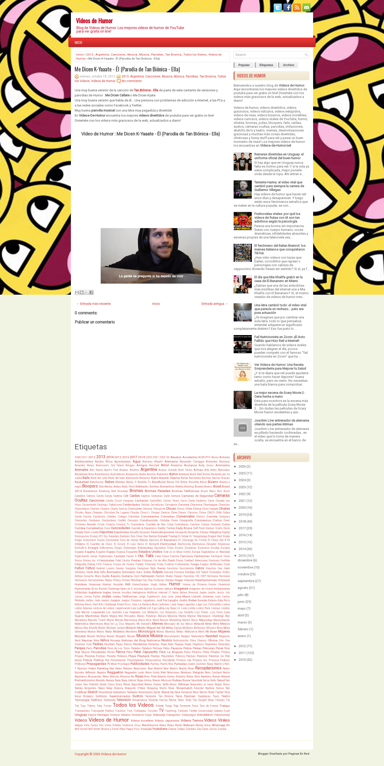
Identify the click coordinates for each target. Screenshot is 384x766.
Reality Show (186, 668)
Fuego (195, 564)
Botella (179, 486)
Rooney (110, 680)
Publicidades (139, 664)
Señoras (183, 684)
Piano (187, 652)
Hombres (81, 584)
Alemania (171, 461)
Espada (79, 552)
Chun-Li (145, 512)
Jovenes (207, 596)
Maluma (172, 616)
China (197, 508)
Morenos (170, 631)
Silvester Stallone (204, 688)
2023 (242, 487)
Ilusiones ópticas (163, 588)
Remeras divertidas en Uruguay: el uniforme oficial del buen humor (279, 156)
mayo (242, 608)
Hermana (212, 576)
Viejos (79, 725)
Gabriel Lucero (105, 568)
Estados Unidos (150, 552)
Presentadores (135, 660)
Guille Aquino (111, 576)
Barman (206, 478)
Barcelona (195, 478)
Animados (222, 465)
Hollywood (224, 580)
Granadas (215, 572)
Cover (226, 520)
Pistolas (100, 656)
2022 (242, 494)
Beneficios (159, 482)
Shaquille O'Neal (135, 688)
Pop (107, 660)
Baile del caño (99, 478)
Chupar (155, 512)
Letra (161, 608)
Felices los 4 (90, 560)
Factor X (131, 556)
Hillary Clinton (121, 580)
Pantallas (153, 644)
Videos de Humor (94, 20)
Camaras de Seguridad (197, 496)
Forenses (214, 560)
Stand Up (167, 692)
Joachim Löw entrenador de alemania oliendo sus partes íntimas (281, 422)
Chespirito (159, 508)
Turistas (152, 711)
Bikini (203, 482)
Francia (107, 564)
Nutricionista (180, 640)
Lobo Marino (82, 612)
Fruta (160, 564)
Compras (224, 516)
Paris (89, 648)
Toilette (159, 705)
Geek (227, 568)
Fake (158, 556)
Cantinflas (156, 500)
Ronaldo (100, 680)
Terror (172, 700)
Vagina (92, 715)
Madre (104, 616)
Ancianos (190, 465)
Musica (132, 54)
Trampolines (82, 711)
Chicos (181, 508)
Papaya (179, 644)
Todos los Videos (194, 54)
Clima (202, 512)
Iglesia (148, 588)
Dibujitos (215, 532)
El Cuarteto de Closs (100, 544)
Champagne (210, 504)
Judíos (89, 600)
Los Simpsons (168, 612)
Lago (199, 604)
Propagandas (96, 664)
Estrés (187, 552)
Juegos (115, 600)
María (110, 620)
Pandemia (140, 644)
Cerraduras (157, 504)
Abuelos (175, 457)
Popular (244, 65)
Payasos (176, 648)
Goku (139, 572)
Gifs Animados (110, 572)
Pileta (206, 652)
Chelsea (147, 508)
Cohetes (111, 516)
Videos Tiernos (192, 720)
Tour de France (209, 705)
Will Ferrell (81, 729)
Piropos (79, 656)
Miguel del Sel (156, 628)
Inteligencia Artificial (144, 592)
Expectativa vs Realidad (215, 552)
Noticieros (153, 640)
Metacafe (199, 623)
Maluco (162, 616)
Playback (143, 656)
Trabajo (225, 705)
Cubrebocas (182, 524)
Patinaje (157, 648)
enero (242, 636)
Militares (187, 628)
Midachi (131, 628)
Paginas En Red (298, 753)
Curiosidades (120, 528)
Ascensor (81, 474)
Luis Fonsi (216, 612)
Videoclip (159, 715)
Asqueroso (132, 474)
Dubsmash (89, 540)
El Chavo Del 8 (217, 540)
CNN (219, 512)
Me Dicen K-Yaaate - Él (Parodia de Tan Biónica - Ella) (127, 69)
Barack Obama (169, 478)
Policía (87, 660)
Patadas (136, 648)
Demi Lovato (91, 532)
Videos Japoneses (167, 720)
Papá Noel (167, 644)
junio (241, 602)
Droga (78, 540)
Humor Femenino (219, 584)
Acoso (214, 457)
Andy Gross (206, 465)
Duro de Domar (129, 540)
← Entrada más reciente (93, 304)
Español (100, 552)
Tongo (168, 705)
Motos (179, 631)
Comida (212, 516)
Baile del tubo (116, 478)
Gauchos (211, 568)
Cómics (200, 516)
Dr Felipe (183, 536)
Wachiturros (150, 725)
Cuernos (195, 524)
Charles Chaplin (99, 508)
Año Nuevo (96, 470)
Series (79, 688)
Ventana (115, 715)
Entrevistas (145, 548)
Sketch (93, 692)
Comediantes (150, 516)
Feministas (106, 560)
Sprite (157, 692)
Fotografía (81, 564)
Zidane (172, 729)
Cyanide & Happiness (144, 528)
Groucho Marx (92, 576)
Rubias (177, 680)
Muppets (121, 636)
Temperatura (139, 700)
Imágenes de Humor (201, 588)
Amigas (130, 465)
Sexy (109, 688)
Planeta (111, 656)
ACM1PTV (204, 457)
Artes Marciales (220, 470)
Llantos (225, 608)
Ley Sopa (170, 608)
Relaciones (173, 672)
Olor (221, 640)
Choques (97, 512)
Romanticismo (85, 680)
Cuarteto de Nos (156, 524)
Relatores (186, 672)
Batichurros (97, 482)
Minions (211, 628)
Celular (145, 504)
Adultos (99, 461)
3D (168, 457)
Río (132, 676)
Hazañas (189, 576)
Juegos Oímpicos (131, 600)
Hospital (118, 584)
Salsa (206, 680)
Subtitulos (101, 696)
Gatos (199, 568)
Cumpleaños (94, 528)
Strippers (88, 696)
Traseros (120, 711)
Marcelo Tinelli (97, 620)
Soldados (132, 692)
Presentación (118, 660)
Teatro (225, 696)
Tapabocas (204, 696)
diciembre (245, 560)
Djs (106, 536)
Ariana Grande (167, 470)
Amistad (154, 465)
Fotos (91, 564)
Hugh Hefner (159, 584)
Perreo (111, 652)
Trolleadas (139, 711)
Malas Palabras (147, 616)
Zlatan (181, 729)
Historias (158, 580)
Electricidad (168, 544)
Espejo (110, 552)
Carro (183, 500)
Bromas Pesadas (157, 491)
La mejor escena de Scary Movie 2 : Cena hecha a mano (279, 394)
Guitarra (127, 576)
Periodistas (98, 652)
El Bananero (168, 540)
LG (178, 608)
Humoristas (83, 588)
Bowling (189, 486)
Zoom (205, 729)
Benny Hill (173, 482)
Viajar (148, 715)
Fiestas (136, 560)
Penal (219, 648)
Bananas (144, 478)
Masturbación (221, 620)
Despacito (181, 532)
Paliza (128, 644)
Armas (198, 470)
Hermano (224, 576)
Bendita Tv (144, 482)
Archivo (288, 65)
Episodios (160, 548)
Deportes (106, 532)
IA (92, 588)
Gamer (120, 568)
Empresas (224, 544)
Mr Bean (211, 631)
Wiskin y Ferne (110, 729)
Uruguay (81, 715)
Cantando (141, 500)
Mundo (91, 636)
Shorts (163, 688)
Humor (174, 584)
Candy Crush (114, 500)
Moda (108, 631)
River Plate (150, 676)
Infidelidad (81, 592)
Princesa (214, 660)
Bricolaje (123, 491)
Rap (111, 668)
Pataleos (147, 648)
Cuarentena (137, 524)
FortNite (225, 560)
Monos (160, 631)
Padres (98, 644)
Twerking (170, 711)
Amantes (80, 465)
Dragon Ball (215, 536)
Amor (165, 465)
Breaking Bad (107, 491)
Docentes (113, 536)
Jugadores (149, 600)
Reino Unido (152, 672)
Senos (173, 684)
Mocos (100, 631)
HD (197, 576)
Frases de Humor (123, 564)
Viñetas (116, 725)
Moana (92, 631)
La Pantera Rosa (148, 604)
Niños (104, 640)
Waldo (178, 725)
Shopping (152, 688)
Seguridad (137, 684)
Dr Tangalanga (198, 536)
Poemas (191, 656)
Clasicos (192, 512)
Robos (190, 676)
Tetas (180, 700)
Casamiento (89, 504)
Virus (137, 725)
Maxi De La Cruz (114, 623)
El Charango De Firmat (192, 540)
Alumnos (224, 461)
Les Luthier (138, 608)
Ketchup (79, 604)
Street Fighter (216, 692)
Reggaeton (115, 672)
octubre (243, 574)
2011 (84, 457)
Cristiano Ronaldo (85, 524)
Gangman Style (146, 568)
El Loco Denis (135, 544)
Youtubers (159, 729)
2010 (242, 660)
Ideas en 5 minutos (131, 588)
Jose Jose (167, 596)
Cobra (226, 512)
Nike (96, 640)
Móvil (201, 631)
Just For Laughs (167, 600)
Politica (99, 660)
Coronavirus (203, 520)
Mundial (80, 636)
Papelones (211, 644)
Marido (119, 620)
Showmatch (184, 688)
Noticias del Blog (134, 640)
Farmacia (216, 556)
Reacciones (140, 668)
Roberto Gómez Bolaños (171, 676)
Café (125, 496)
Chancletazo (82, 508)
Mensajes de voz (174, 623)
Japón (203, 592)
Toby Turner (104, 705)
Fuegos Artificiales (211, 564)
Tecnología (82, 700)
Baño (154, 478)
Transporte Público (102, 711)
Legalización (123, 608)
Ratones (127, 668)
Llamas (215, 608)
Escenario (203, 548)
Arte (206, 470)
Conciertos (81, 520)
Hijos (108, 580)
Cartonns (201, 500)
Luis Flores (201, 612)
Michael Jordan (115, 628)
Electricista (184, 544)
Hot (127, 584)
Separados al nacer (202, 684)
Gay (219, 568)
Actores (224, 457)
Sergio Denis (222, 684)
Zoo (199, 729)
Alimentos (211, 461)
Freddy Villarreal (145, 564)
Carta (191, 500)
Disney (94, 536)
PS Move (112, 664)
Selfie (166, 684)
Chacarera (196, 504)
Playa (132, 656)
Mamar (191, 616)
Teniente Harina (157, 700)
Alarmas (147, 461)
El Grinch (120, 544)
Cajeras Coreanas (151, 496)
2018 (141, 457)
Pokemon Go (216, 656)
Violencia (127, 725)
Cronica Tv (122, 524)
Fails (150, 556)
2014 (110, 457)
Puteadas (180, 664)
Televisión (124, 700)
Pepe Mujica (82, 652)
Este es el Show (172, 552)
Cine (174, 512)
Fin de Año (160, 560)
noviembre (245, 567)
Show (171, 688)
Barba (184, 478)
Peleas (197, 648)
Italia (175, 592)
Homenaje (95, 584)
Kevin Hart (91, 604)
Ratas (118, 668)
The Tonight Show (203, 700)
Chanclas (224, 504)
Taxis (216, 696)
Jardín (211, 592)
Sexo (101, 688)
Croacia (110, 524)
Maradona (81, 620)
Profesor (225, 660)
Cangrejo (128, 500)
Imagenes (181, 588)
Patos (166, 648)
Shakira (118, 688)
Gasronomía (186, 568)
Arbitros (134, 470)
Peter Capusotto (146, 652)
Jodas (106, 596)
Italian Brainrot (189, 592)
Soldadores (119, 692)
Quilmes (201, 664)
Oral (89, 644)
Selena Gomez (152, 684)
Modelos (119, 631)
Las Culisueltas (212, 604)
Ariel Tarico (185, 470)
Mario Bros (145, 620)
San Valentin (91, 684)
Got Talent (202, 572)
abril (241, 615)
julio (241, 595)
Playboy (155, 656)
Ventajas (103, 715)
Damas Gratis (214, 528)
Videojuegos (189, 715)
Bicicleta (194, 482)
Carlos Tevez (171, 500)
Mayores (130, 623)
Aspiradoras (117, 474)
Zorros (213, 729)
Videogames (173, 715)
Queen (191, 664)
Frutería (169, 564)
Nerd (77, 640)
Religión (198, 672)
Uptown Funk (222, 711)
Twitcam (183, 711)
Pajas (119, 644)
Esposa (120, 552)
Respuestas (95, 676)
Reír (163, 672)
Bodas (117, 486)
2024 (242, 480)
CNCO (211, 512)
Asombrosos (102, 474)
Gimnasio (128, 572)
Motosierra (191, 631)
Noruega (115, 640)
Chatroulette (135, 508)
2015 (117, 457)
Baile (86, 478)
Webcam (189, 725)
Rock (197, 676)
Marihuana (130, 620)
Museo (131, 636)
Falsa (165, 556)
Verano (125, 715)
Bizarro (213, 482)
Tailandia (150, 696)
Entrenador (130, 548)
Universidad (205, 711)
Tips (83, 705)
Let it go (152, 608)
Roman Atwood (221, 676)
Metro (216, 623)
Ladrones (164, 604)
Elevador (211, 544)
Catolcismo (115, 504)
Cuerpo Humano (211, 524)
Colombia (133, 516)
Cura (107, 528)
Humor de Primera (195, 584)
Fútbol (90, 568)
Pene (227, 648)
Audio (142, 474)
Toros (195, 705)
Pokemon (202, 656)
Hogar (179, 580)
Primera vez (200, 660)
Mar (227, 616)
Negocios (224, 636)
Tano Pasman (185, 696)
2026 (242, 466)
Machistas (92, 616)
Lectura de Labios (104, 608)
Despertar (193, 532)
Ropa (118, 680)
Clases (182, 512)
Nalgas (185, 636)
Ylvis (137, 729)
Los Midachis (150, 612)
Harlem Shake (164, 576)
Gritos (79, 576)
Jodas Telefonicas (125, 596)
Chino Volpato (210, 508)
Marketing (175, 620)
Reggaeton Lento (134, 672)
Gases (161, 568)
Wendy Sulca (203, 725)
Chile (188, 508)
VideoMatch (205, 715)
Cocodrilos (99, 516)
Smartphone (106, 692)
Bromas (136, 490)
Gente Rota (92, 572)
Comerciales (185, 516)
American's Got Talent (110, 465)
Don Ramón (150, 536)
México (79, 628)
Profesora (80, 664)
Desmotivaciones (162, 532)
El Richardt (152, 544)
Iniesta (116, 592)
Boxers (208, 486)
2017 (133, 457)
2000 (78, 457)
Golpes (157, 572)
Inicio (78, 42)
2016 (125, 457)
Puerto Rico (166, 664)
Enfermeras (106, 548)
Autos (173, 474)
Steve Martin (200, 692)
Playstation (167, 656)
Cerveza (183, 504)
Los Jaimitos (114, 612)
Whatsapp (218, 725)
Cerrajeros (171, 504)
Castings (102, 504)
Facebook (119, 556)
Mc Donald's (143, 623)
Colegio (122, 516)
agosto (243, 588)
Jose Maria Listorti (188, 596)
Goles (147, 572)
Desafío (134, 532)
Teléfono (96, 700)
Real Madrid (155, 668)
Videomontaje (222, 715)
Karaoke (202, 600)
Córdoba (165, 520)
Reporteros (81, 676)
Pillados (215, 652)
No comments (132, 81)
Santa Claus (107, 684)
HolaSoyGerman (206, 580)
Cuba (170, 524)
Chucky (134, 512)
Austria (151, 474)
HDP (203, 576)
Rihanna (125, 676)
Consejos (132, 520)
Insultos (126, 592)
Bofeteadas (142, 486)
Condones (94, 520)
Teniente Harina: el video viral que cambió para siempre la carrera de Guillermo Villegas (279, 186)
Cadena (117, 496)
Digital (226, 532)
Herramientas (96, 580)
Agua (137, 461)
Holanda (189, 580)
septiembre (246, 581)
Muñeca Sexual (105, 636)
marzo (242, 622)
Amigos (141, 465)
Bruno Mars (208, 491)
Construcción (149, 520)
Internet (162, 592)
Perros (120, 652)
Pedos (187, 648)
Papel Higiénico (194, 644)
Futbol (79, 568)
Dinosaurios (82, 536)
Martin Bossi (190, 620)
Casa (211, 500)
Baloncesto (132, 478)
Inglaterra (95, 592)
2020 (149, 457)
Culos (226, 524)
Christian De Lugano (116, 512)
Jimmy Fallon (92, 596)
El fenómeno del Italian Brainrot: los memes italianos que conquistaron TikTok (280, 249)
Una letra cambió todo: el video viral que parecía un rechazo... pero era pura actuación (280, 309)
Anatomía (176, 465)
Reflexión (90, 672)
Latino (226, 604)
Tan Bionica (173, 54)
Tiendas (220, 700)
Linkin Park (203, 608)
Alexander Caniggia (192, 461)
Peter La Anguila (171, 652)
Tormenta (184, 705)
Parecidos (224, 644)
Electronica (198, 544)
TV (161, 710)
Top (175, 705)
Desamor (145, 532)
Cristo (100, 524)
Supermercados (119, 696)
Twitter (193, 711)
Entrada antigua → (215, 304)
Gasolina (172, 568)
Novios (166, 640)
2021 (156, 457)
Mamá (182, 616)
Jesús (220, 592)
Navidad (212, 636)
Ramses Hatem (86, 668)
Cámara (175, 496)
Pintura (225, 652)
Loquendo (98, 612)
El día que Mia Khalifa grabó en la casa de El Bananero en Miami (278, 279)
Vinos (108, 725)
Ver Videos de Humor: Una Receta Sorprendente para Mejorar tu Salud (280, 366)
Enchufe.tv (81, 548)
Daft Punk (199, 528)
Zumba (222, 729)
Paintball (109, 644)
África (109, 461)
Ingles (107, 592)
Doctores (125, 536)
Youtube (146, 729)
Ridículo (114, 676)
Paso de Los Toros (118, 648)
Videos (81, 720)
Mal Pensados (127, 616)
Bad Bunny (203, 474)
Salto (213, 680)
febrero (243, 629)
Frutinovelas (182, 564)
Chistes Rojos (83, 512)
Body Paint (128, 486)
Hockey (169, 580)
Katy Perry (224, 600)
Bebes (109, 482)
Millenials (200, 628)
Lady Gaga (177, 604)
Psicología (124, 664)
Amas (90, 465)
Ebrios (144, 540)
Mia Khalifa (90, 628)
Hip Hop (147, 580)
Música (144, 54)
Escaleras (191, 548)
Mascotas (205, 620)
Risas (139, 676)
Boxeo (199, 486)
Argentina (102, 54)
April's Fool (111, 470)
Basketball (82, 482)
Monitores (131, 631)
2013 (89, 54)
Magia (113, 616)
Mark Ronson (161, 620)
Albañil (158, 461)
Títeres (91, 705)
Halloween (148, 576)
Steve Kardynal (183, 692)
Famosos (186, 556)
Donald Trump (167, 536)
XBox (122, 729)
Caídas (135, 496)
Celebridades (131, 504)
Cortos (217, 520)
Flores (179, 560)
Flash (171, 560)
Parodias (157, 54)
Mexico (225, 623)
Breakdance (90, 491)
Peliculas (209, 648)
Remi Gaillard (213, 672)
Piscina (90, 656)
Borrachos (167, 486)
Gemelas (80, 572)
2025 (162, 457)
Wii (228, 725)
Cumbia (80, 528)
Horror (106, 584)
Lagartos (189, 604)
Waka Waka (166, 725)
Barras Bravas (221, 478)
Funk (227, 564)
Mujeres (224, 631)
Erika (170, 548)
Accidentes (190, 457)
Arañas (123, 470)
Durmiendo (112, 540)
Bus (219, 491)
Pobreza (180, 656)
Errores (179, 548)
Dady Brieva (184, 528)
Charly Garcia (118, 508)
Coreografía (186, 520)
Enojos (118, 548)
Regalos (101, 672)
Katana (212, 600)
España (90, 552)
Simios (220, 688)
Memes (157, 623)
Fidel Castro (122, 560)
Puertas (154, 664)
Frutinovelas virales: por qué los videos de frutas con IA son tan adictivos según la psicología (277, 217)
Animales (81, 470)
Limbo (191, 608)
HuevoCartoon (140, 584)
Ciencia (165, 512)
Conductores (109, 520)
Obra (193, 640)
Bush (227, 491)
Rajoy (210, 664)
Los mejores (131, 612)
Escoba (215, 548)
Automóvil (162, 474)
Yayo (129, 729)
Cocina (87, 516)
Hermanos (81, 580)
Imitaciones (222, 588)
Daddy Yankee (166, 528)
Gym (137, 576)
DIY (101, 536)
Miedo (141, 628)
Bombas (154, 486)
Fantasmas (202, 556)
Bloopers (90, 486)
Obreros (202, 640)
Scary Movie (123, 684)
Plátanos (122, 656)
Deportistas (121, 532)
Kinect (120, 604)
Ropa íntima (144, 680)
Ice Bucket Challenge (107, 588)
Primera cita (183, 660)
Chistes (224, 508)
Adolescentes (84, 461)
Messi (189, 623)
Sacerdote (196, 680)
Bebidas (120, 482)
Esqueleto (132, 552)
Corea (174, 520)
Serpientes (90, 688)
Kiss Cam (131, 604)
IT (170, 592)
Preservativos (153, 660)
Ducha (101, 540)
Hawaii (178, 576)
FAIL (141, 556)
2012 (91, 457)
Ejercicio (154, 540)
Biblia (183, 482)
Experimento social (86, 556)
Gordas (190, 572)
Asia (91, 474)
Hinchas (136, 580)
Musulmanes (172, 636)
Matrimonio (96, 623)
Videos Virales (217, 720)
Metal (208, 623)
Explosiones (106, 556)
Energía (93, 548)
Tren (129, 711)
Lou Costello (185, 612)
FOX (99, 564)
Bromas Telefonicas (186, 491)
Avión (193, 474)
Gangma (130, 568)
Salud (221, 680)
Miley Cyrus (174, 628)
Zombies (191, 729)
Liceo (184, 608)
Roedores (206, 676)
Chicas (171, 508)
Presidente (168, 660)
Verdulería (137, 715)
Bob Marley (106, 486)
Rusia (186, 680)
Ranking (102, 668)
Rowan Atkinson (162, 680)
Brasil (217, 486)
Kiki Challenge (107, 604)
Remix (226, 672)
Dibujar (204, 532)
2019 (242, 514)
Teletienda (109, 700)
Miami (102, 628)
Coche (78, 516)
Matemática (82, 623)
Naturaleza (198, 636)
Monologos (146, 631)
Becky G (131, 482)
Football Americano (195, 560)
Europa (196, 552)
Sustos (137, 696)
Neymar (87, 640)
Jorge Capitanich (149, 596)
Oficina (212, 640)
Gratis (226, 572)
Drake (226, 536)
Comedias (168, 516)
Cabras (90, 496)
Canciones (118, 54)
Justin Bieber (188, 600)
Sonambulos (146, 692)
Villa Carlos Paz (94, 725)
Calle (167, 496)
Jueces (105, 600)
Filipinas (147, 560)
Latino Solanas (83, 608)
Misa (220, 628)
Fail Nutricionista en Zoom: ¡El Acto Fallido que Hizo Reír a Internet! (279, 339)
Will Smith (94, 729)
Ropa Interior (128, 680)
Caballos (80, 496)
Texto (188, 700)
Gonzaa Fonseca (174, 572)
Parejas (80, 648)
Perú (129, 652)
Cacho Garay (104, 496)
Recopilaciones (208, 668)
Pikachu (196, 652)
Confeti (122, 520)
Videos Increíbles (142, 720)
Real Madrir (170, 668)
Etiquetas (266, 65)
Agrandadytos (122, 461)
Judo (97, 600)
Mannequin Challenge (210, 616)
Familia (174, 556)
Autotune (184, 474)
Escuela (225, 548)
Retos (106, 676)
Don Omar (137, 536)
